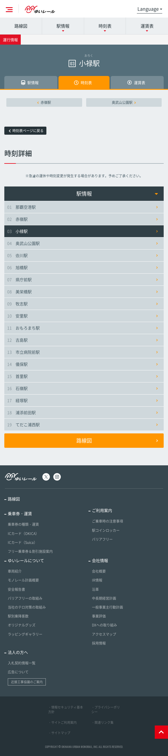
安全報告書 (16, 589)
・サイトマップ (59, 732)
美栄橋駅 (82, 291)
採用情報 (99, 643)
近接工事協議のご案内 (27, 681)
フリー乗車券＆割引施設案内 (30, 551)
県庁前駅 (82, 279)
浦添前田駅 (82, 412)
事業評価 (99, 616)
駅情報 (117, 193)
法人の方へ (18, 652)
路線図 (20, 26)
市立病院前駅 (82, 352)
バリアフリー (102, 539)
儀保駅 (82, 364)
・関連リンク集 (102, 722)
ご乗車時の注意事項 (107, 521)
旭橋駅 (82, 267)
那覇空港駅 (82, 207)
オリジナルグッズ (21, 625)
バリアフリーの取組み (25, 598)
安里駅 (82, 316)
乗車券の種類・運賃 (23, 524)
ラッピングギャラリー (25, 634)
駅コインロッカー (106, 530)
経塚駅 (82, 400)
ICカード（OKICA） (23, 533)
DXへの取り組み (104, 625)
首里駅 (82, 376)
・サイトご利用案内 (62, 722)
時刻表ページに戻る (26, 130)
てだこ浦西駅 (82, 424)
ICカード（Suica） (22, 542)
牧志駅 (82, 303)
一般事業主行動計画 (107, 607)
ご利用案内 (102, 510)
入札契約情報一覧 (21, 663)
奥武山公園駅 (124, 102)
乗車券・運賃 (20, 513)
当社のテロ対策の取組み (27, 607)
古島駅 (82, 340)
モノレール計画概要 (23, 580)
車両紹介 (15, 571)
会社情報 (100, 560)
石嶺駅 (82, 388)
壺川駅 (82, 255)
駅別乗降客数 (18, 616)
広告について (18, 672)
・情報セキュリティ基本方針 (65, 710)
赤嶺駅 (44, 102)
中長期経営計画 (104, 598)
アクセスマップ (104, 634)
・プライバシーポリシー (105, 710)
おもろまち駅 (82, 328)
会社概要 (99, 571)
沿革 (95, 589)
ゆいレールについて (26, 560)
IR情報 (97, 580)
